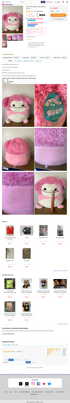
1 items (64, 353)
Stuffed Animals (38, 60)
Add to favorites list (58, 19)
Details (28, 30)
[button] (67, 2)
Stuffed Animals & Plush (28, 60)
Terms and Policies (60, 391)
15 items (64, 348)
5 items (64, 350)
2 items (64, 351)
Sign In (56, 2)
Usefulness (26, 359)
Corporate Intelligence (25, 391)
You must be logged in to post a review (10, 344)
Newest (11, 359)
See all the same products (62, 323)
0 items (64, 355)
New (35, 19)
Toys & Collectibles (18, 60)
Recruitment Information (37, 391)
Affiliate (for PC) (34, 394)
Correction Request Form (8, 333)
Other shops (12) (31, 36)
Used (35, 24)
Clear (33, 362)
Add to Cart (58, 15)
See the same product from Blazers (60, 270)
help (11, 391)
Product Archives (49, 391)
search (43, 2)
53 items (19, 351)
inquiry (15, 391)
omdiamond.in (8, 1)
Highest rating (18, 359)
